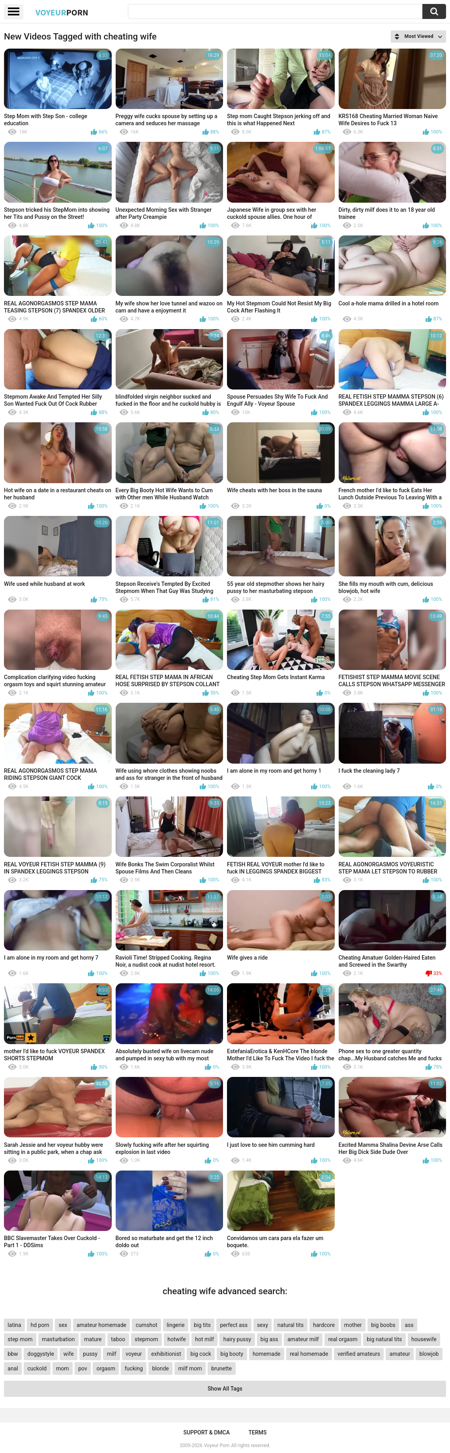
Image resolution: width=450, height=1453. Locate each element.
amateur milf (303, 1339)
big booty (232, 1354)
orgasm (105, 1368)
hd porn (39, 1325)
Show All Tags (225, 1388)
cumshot (147, 1325)
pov (82, 1368)
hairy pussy (237, 1339)
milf (111, 1354)
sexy (262, 1325)
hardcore (324, 1325)
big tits (202, 1325)
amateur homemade (101, 1325)
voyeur (134, 1354)
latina (14, 1325)
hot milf (204, 1339)
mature (92, 1339)
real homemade (309, 1354)
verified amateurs (359, 1354)
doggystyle (40, 1354)
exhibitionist (166, 1354)
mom (62, 1368)
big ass (269, 1339)
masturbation (58, 1339)
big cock (200, 1354)
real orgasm (342, 1339)
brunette (221, 1368)
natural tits (291, 1325)
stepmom (146, 1339)
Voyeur (62, 12)
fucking (134, 1368)
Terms (257, 1432)
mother (353, 1325)
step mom (20, 1339)
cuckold (37, 1368)
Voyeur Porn (217, 1445)
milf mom (190, 1368)
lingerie (175, 1325)
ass (409, 1325)
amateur (400, 1354)
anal (13, 1368)
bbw (13, 1354)
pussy (90, 1354)
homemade (267, 1354)
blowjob (429, 1354)
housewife (424, 1339)
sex (63, 1325)
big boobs (383, 1325)
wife (69, 1354)
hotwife (176, 1339)
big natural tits (384, 1339)
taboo (118, 1339)
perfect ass (234, 1325)
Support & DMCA (207, 1432)
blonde (160, 1368)
